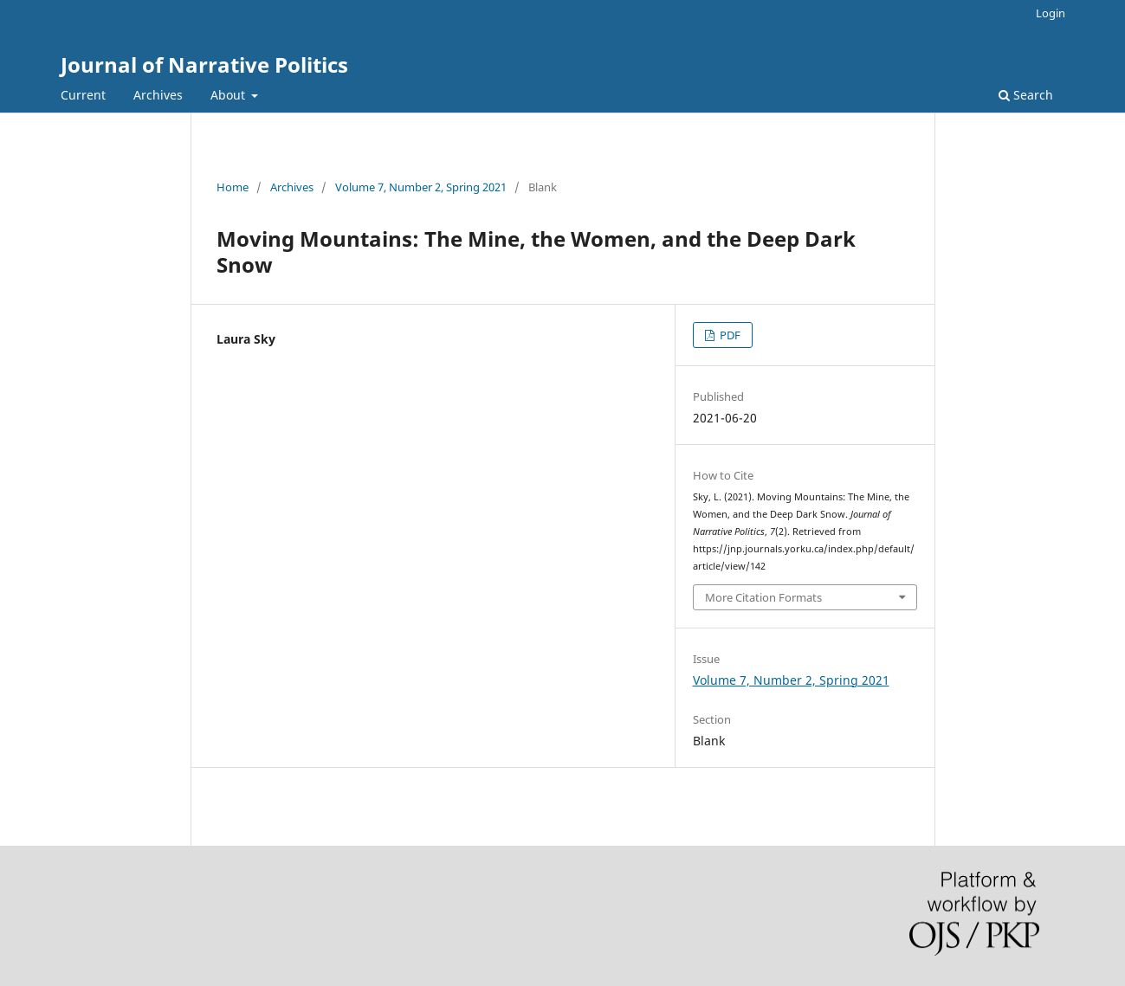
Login (1050, 13)
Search (1026, 95)
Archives (158, 95)
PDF (728, 335)
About (229, 95)
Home (233, 187)
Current (83, 95)
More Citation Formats (763, 597)
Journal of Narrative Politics (204, 64)
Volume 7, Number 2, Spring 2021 (421, 187)
